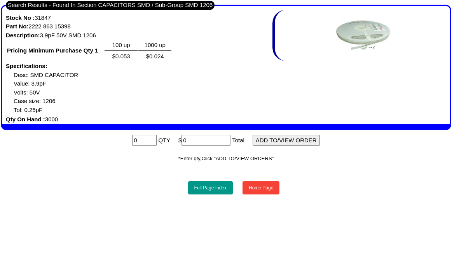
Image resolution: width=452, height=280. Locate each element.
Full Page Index (210, 188)
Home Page (261, 188)
